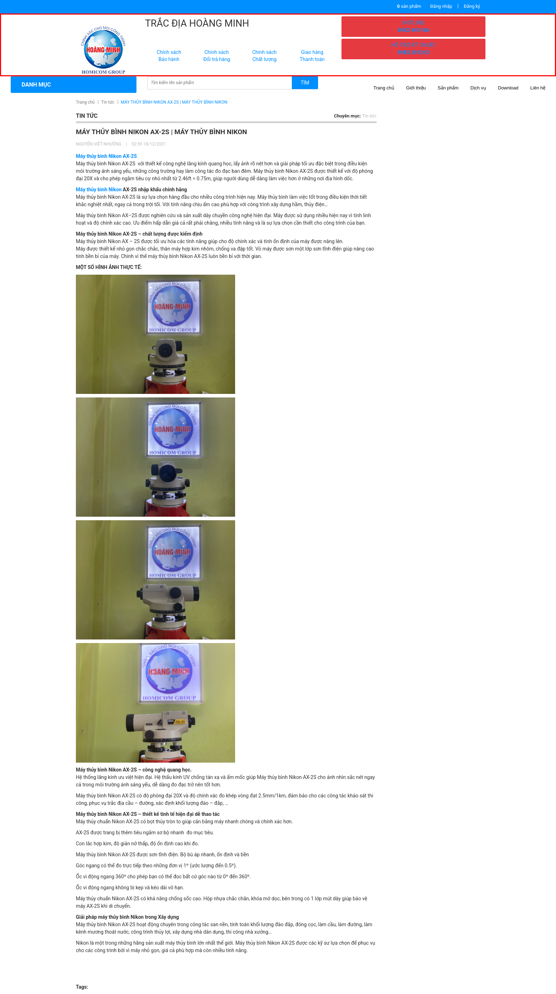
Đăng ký (472, 6)
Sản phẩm (448, 87)
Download (508, 87)
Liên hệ (537, 87)
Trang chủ (383, 87)
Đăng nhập (441, 6)
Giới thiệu (416, 87)
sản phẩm (409, 6)
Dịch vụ (478, 87)
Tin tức (107, 102)
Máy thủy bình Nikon (99, 189)
